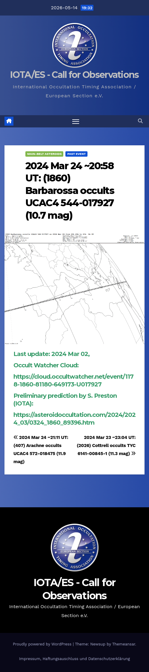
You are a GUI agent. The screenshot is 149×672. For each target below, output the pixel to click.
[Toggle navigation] (75, 121)
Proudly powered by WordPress (43, 644)
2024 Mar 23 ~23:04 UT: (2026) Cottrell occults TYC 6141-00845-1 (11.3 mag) (106, 445)
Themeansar (123, 644)
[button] (140, 121)
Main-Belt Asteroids (44, 153)
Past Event (76, 153)
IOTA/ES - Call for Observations (74, 74)
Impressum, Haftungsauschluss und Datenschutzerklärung (74, 658)
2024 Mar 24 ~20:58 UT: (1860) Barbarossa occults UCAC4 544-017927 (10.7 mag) (69, 190)
